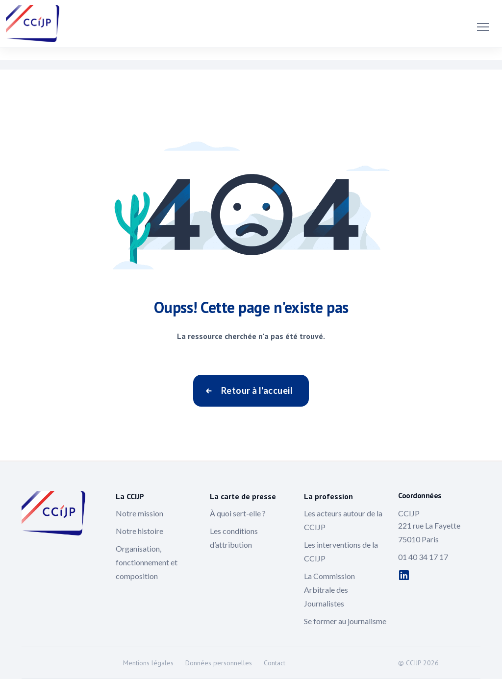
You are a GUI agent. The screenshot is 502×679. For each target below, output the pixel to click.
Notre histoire (139, 530)
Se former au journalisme (345, 621)
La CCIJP (130, 496)
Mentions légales (148, 662)
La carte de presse (243, 496)
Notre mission (139, 513)
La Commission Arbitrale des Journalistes (329, 589)
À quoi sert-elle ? (238, 513)
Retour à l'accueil (257, 390)
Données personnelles (218, 662)
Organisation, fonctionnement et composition (146, 562)
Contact (274, 662)
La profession (328, 496)
